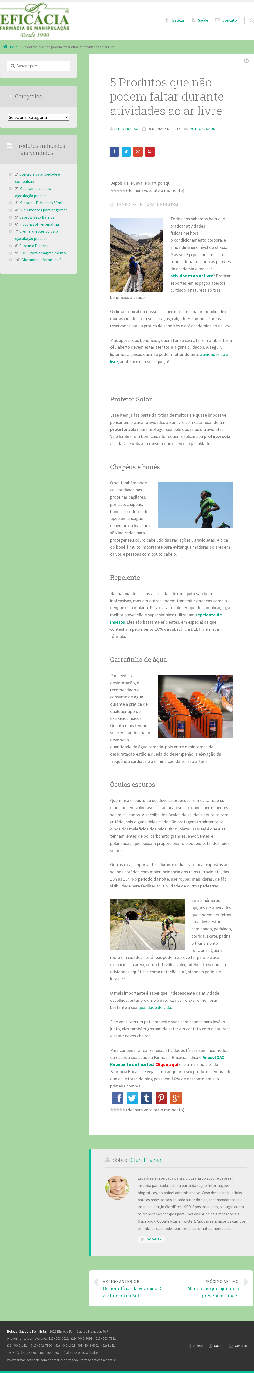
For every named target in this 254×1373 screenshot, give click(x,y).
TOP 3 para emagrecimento (42, 252)
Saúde (203, 20)
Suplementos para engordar (43, 209)
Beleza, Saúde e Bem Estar (27, 1331)
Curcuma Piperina (34, 245)
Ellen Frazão (144, 1159)
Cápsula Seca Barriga (37, 217)
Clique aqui (166, 1064)
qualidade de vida (154, 1007)
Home (13, 47)
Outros (197, 128)
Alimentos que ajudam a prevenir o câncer (208, 1288)
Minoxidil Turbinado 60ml (40, 202)
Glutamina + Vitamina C (41, 259)
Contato (229, 20)
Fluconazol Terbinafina (39, 224)
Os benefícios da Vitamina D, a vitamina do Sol (133, 1288)
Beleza (178, 20)
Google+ (154, 1239)
